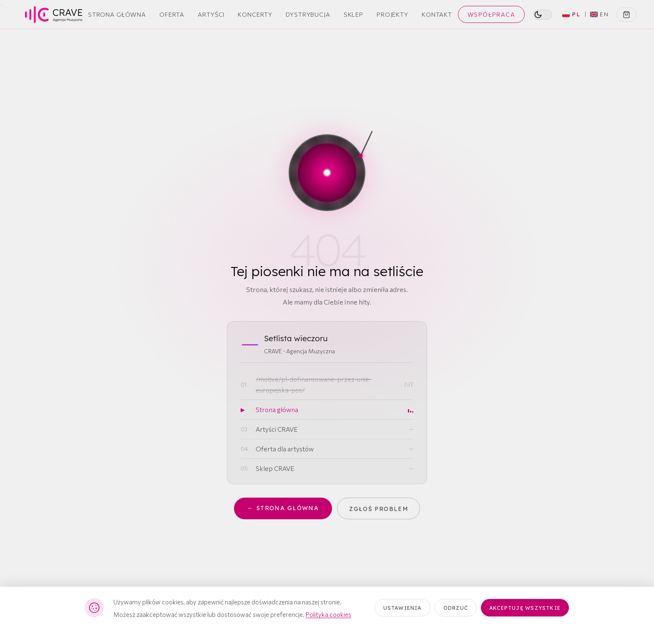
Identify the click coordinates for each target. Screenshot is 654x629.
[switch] (542, 15)
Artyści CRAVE (276, 429)
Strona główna (277, 409)
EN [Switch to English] (599, 14)
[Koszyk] (626, 15)
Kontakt (437, 14)
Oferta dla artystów (285, 449)
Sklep (353, 14)
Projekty (392, 14)
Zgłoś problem (379, 508)
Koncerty (255, 14)
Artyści (211, 14)
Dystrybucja (308, 14)
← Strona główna (282, 509)
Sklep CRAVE (275, 468)
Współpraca (491, 14)
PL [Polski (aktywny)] (571, 14)
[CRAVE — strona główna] (53, 14)
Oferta (171, 14)
